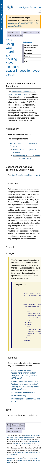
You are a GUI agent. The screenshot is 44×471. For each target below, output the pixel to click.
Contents (11, 32)
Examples (27, 56)
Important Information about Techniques (31, 46)
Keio (35, 458)
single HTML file (34, 441)
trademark (26, 460)
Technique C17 (30, 32)
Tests (26, 62)
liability (20, 460)
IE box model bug (18, 396)
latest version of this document (20, 439)
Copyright (10, 458)
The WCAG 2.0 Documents (22, 444)
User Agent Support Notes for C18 (25, 175)
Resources (27, 59)
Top (8, 425)
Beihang (10, 460)
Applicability (28, 50)
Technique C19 (15, 35)
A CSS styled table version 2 (23, 392)
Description (28, 53)
